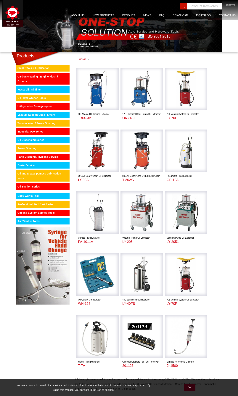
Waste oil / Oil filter (26, 107)
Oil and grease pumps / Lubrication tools (36, 194)
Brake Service (23, 183)
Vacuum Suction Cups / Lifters (33, 133)
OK (190, 387)
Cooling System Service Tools (33, 231)
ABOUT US (77, 15)
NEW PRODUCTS (103, 15)
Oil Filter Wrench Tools (29, 116)
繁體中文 (231, 5)
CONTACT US (227, 15)
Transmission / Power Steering (34, 141)
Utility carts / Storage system (33, 124)
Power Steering (24, 166)
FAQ (162, 15)
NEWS (147, 15)
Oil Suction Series (26, 204)
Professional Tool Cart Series (33, 222)
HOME (81, 75)
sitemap (66, 365)
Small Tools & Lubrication (31, 86)
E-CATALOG (203, 15)
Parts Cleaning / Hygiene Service (35, 175)
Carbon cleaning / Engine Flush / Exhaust (35, 97)
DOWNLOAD (180, 15)
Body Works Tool (25, 214)
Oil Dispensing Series (28, 158)
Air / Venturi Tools (26, 239)
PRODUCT (128, 15)
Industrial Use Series (28, 149)
